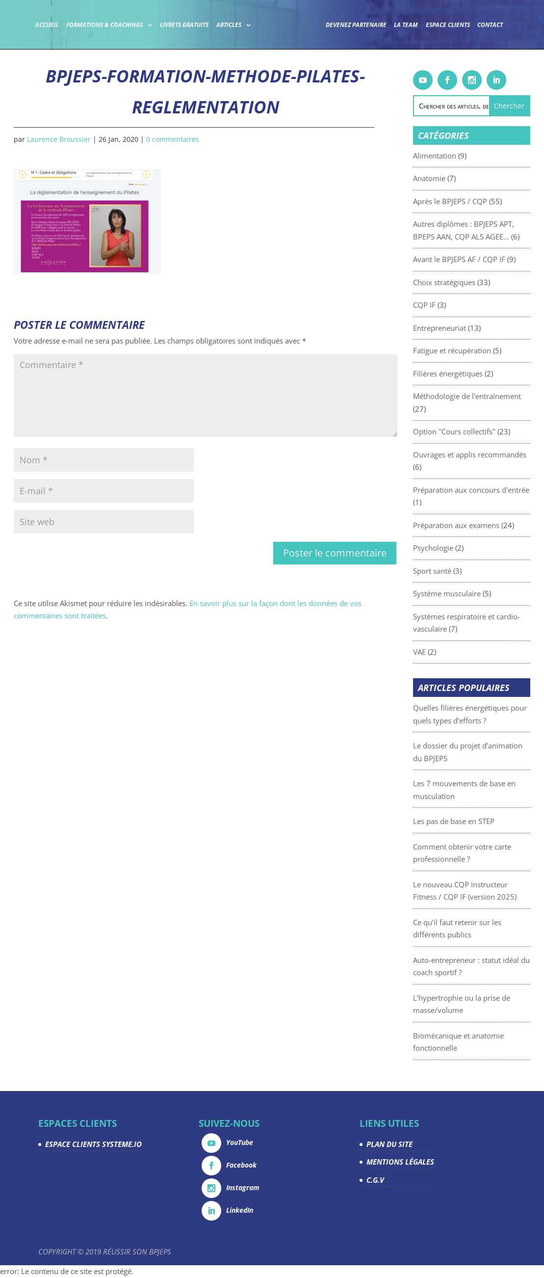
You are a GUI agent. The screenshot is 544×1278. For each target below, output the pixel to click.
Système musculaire (468, 593)
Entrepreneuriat (460, 328)
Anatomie (450, 178)
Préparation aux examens (477, 525)
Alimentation (455, 155)
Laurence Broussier (59, 139)
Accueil (46, 25)
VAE (440, 652)
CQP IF (445, 305)
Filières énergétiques (469, 373)
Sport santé (453, 571)
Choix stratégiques (465, 282)
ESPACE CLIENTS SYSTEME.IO (93, 1144)
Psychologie (454, 548)
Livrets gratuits (184, 25)
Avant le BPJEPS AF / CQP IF (480, 259)
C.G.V (375, 1180)
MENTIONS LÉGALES (400, 1162)
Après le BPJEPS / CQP (471, 201)
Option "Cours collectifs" (475, 431)
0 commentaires (172, 139)
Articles (228, 25)
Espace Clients (448, 25)
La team (406, 25)
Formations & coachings (104, 25)
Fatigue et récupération (473, 350)
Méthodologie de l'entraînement (488, 396)
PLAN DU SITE (389, 1144)
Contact (490, 25)
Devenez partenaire (356, 25)
